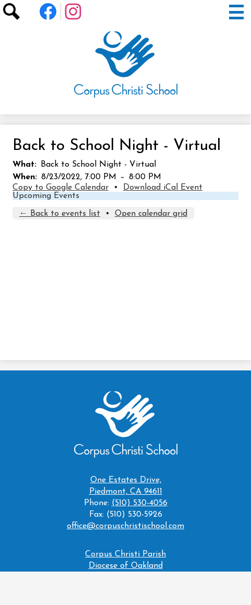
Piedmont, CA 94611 (125, 485)
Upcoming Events (46, 196)
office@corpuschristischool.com (125, 526)
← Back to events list (59, 214)
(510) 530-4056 (140, 503)
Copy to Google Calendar (61, 187)
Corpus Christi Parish (125, 554)
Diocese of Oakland (126, 566)
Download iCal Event (162, 187)
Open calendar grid (151, 214)
